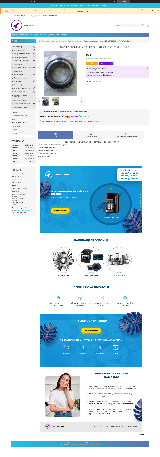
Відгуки (36, 35)
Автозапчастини (61, 41)
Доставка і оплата (54, 35)
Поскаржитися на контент (77, 444)
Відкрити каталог (60, 210)
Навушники (18, 64)
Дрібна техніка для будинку (23, 88)
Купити (92, 63)
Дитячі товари (18, 74)
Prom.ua (89, 443)
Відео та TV (18, 81)
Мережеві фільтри (20, 85)
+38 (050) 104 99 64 (129, 173)
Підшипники (72, 41)
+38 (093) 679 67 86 (129, 179)
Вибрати (105, 5)
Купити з (106, 63)
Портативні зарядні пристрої (23, 67)
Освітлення (18, 71)
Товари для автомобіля (22, 54)
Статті (14, 119)
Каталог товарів (24, 35)
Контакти (43, 35)
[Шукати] (142, 25)
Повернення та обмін (19, 115)
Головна (14, 35)
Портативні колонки (20, 78)
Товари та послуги (48, 41)
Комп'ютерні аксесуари (21, 60)
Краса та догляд (19, 92)
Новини (64, 35)
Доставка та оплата (19, 122)
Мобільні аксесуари (20, 57)
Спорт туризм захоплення (22, 103)
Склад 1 (79, 41)
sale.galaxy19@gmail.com (25, 210)
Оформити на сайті (91, 330)
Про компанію (17, 126)
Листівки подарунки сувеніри (20, 96)
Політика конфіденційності (92, 444)
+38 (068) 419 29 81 (129, 176)
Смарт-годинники (20, 100)
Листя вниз (140, 200)
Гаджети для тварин (20, 107)
